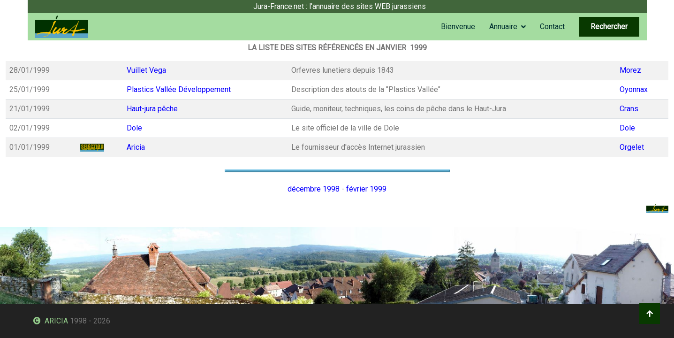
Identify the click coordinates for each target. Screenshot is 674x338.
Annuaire (503, 26)
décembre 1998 (314, 188)
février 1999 (366, 188)
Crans (629, 108)
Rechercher (609, 26)
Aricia (136, 147)
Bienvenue (458, 26)
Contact (552, 26)
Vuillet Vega (146, 70)
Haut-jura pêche (152, 108)
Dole (134, 127)
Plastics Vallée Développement (179, 89)
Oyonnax (634, 89)
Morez (630, 70)
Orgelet (632, 147)
